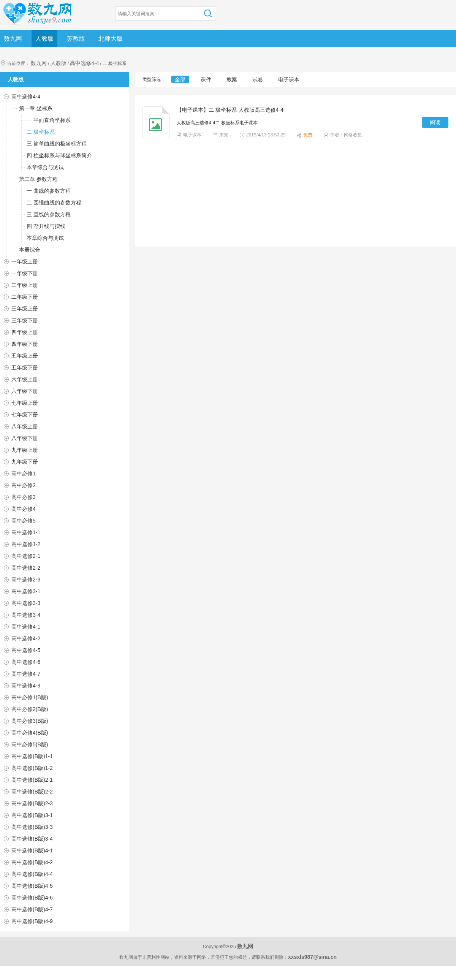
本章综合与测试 (45, 167)
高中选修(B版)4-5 (32, 886)
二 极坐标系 (41, 132)
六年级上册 (24, 379)
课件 (206, 79)
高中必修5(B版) (29, 744)
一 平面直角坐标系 (49, 120)
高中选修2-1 (25, 556)
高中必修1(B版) (29, 697)
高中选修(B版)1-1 (32, 756)
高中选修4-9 (25, 686)
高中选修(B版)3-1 (32, 815)
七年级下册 (24, 415)
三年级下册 (24, 320)
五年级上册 (24, 356)
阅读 (435, 122)
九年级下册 (24, 462)
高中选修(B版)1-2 (32, 768)
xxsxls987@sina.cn (312, 957)
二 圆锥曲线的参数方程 (54, 203)
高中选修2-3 (25, 579)
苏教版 (76, 38)
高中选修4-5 (25, 650)
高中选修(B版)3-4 (32, 839)
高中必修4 (23, 509)
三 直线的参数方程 (49, 214)
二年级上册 (24, 285)
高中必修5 (23, 521)
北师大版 (110, 38)
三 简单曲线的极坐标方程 (57, 144)
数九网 (13, 38)
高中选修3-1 (25, 591)
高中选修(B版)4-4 (32, 874)
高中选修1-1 (25, 532)
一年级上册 (24, 261)
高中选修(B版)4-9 (32, 921)
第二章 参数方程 (38, 179)
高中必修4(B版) (29, 733)
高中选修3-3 (25, 603)
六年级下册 (24, 391)
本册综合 (29, 250)
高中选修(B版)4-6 (32, 898)
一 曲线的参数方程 (49, 191)
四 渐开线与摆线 (46, 226)
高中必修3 (23, 497)
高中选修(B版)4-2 (32, 862)
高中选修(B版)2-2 (32, 792)
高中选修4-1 (25, 627)
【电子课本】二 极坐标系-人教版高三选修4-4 (230, 110)
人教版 (44, 38)
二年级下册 (24, 297)
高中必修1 (23, 473)
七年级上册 (24, 403)
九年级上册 (24, 450)
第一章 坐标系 (35, 108)
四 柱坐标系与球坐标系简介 (59, 155)
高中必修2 (23, 485)
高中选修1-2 (25, 544)
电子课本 (288, 79)
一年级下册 (24, 273)
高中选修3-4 (25, 615)
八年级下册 (24, 438)
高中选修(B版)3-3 (32, 827)
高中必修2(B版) (29, 709)
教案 (231, 79)
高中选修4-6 (25, 662)
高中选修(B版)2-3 (32, 803)
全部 (180, 79)
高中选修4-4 (84, 63)
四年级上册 (24, 332)
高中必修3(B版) (29, 721)
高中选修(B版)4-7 (32, 909)
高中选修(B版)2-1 (32, 780)
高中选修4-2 (25, 638)
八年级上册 (24, 426)
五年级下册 (24, 367)
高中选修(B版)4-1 (32, 850)
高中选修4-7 (25, 674)
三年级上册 (24, 309)
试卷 (257, 79)
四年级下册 (24, 344)
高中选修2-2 (25, 568)
